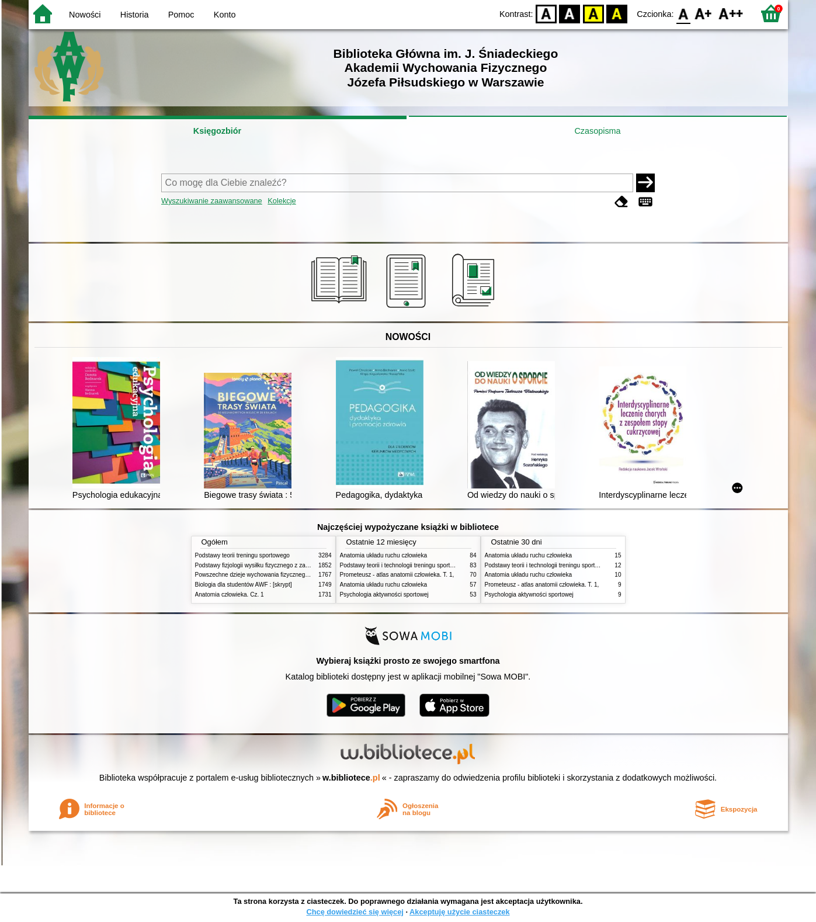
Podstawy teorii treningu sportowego (242, 555)
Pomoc (181, 14)
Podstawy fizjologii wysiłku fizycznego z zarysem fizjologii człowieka (283, 565)
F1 (703, 13)
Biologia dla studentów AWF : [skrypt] (243, 584)
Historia (134, 14)
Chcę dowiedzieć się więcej (354, 911)
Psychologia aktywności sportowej (384, 594)
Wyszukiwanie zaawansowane (211, 200)
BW (570, 13)
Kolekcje (282, 200)
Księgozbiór (217, 131)
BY (617, 13)
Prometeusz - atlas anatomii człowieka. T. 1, (397, 574)
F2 (731, 13)
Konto (225, 14)
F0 (683, 13)
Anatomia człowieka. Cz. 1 (229, 594)
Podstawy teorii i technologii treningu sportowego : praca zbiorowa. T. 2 (432, 565)
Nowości (84, 14)
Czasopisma (597, 131)
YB (593, 13)
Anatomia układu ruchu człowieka (384, 555)
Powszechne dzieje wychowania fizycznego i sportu (262, 574)
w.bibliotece (351, 777)
